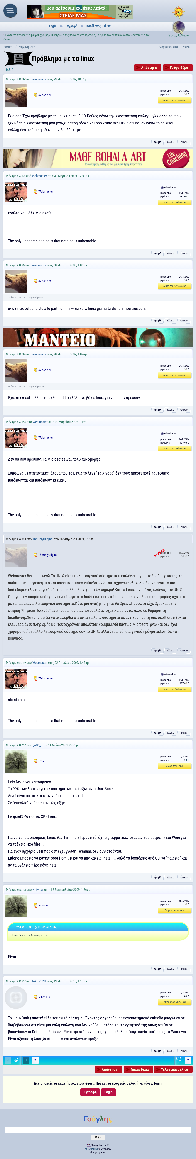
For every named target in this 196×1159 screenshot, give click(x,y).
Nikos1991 (39, 981)
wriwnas (38, 890)
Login (52, 26)
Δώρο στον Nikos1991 (175, 1002)
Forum (8, 47)
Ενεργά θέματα (168, 47)
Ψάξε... (187, 47)
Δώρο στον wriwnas (175, 910)
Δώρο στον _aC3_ (175, 766)
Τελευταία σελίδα (174, 1069)
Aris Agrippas (91, 1148)
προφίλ (157, 142)
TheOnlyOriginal (42, 539)
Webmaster (39, 176)
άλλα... (170, 142)
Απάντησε (149, 67)
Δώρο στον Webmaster (174, 202)
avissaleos (39, 79)
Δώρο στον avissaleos (174, 100)
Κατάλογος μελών (98, 26)
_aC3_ (37, 745)
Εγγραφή (71, 26)
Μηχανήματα (27, 47)
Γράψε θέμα (179, 67)
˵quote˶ (184, 142)
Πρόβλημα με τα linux (63, 58)
